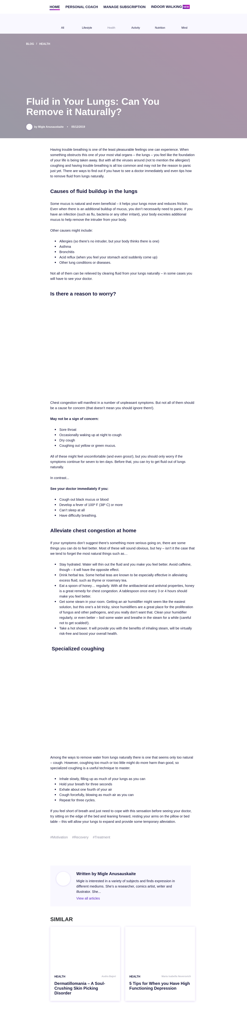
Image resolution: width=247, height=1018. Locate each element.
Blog (30, 43)
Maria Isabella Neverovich (176, 976)
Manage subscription (124, 7)
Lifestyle (87, 23)
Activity (136, 23)
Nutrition (160, 23)
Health (111, 23)
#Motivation (59, 837)
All (62, 23)
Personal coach (81, 7)
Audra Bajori (109, 976)
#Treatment (101, 837)
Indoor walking (170, 7)
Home (55, 7)
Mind (184, 23)
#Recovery (80, 837)
